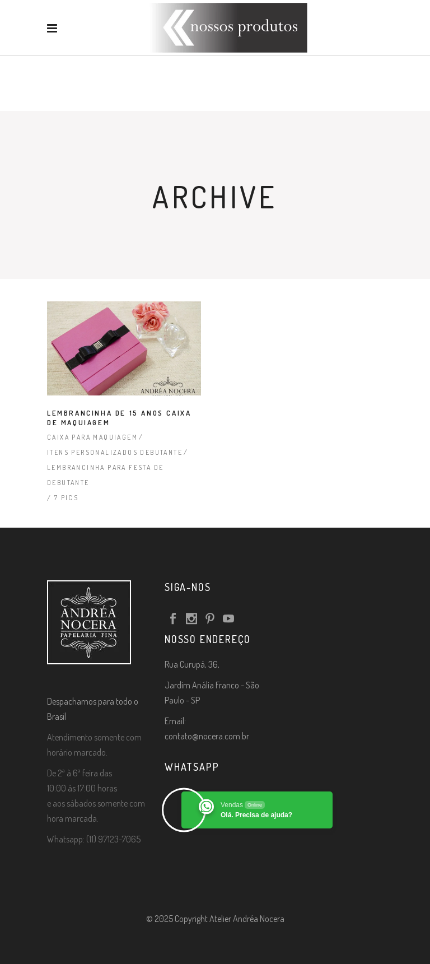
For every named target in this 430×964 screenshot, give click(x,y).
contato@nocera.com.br (207, 736)
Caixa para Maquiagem (92, 437)
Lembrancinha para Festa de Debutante (105, 475)
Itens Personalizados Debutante (115, 452)
